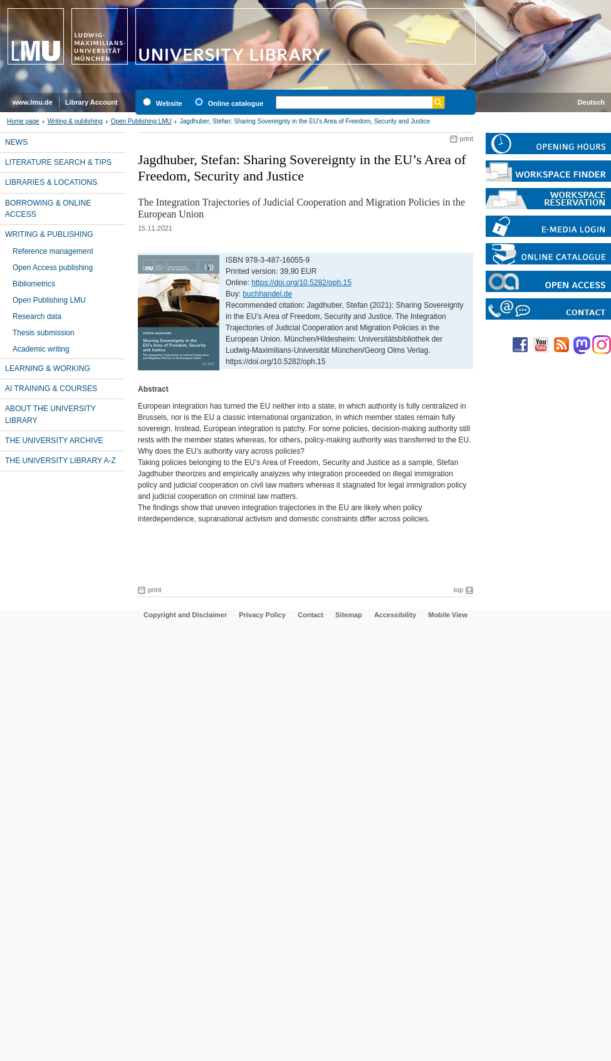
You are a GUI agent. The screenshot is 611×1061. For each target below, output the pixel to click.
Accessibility (395, 615)
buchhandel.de (267, 294)
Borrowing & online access (48, 209)
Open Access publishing (53, 267)
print (466, 138)
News (16, 142)
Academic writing (41, 349)
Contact (310, 615)
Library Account (91, 102)
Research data (37, 316)
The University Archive (54, 440)
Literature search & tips (58, 162)
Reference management (53, 251)
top (458, 589)
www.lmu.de (33, 102)
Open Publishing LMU (141, 121)
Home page (23, 121)
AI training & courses (51, 388)
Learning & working (47, 368)
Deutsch (591, 102)
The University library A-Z (60, 460)
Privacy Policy (262, 615)
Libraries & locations (51, 182)
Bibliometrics (34, 284)
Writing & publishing (75, 121)
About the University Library (50, 414)
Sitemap (348, 615)
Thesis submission (44, 332)
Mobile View (447, 615)
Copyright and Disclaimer (185, 615)
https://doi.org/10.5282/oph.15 (301, 282)
